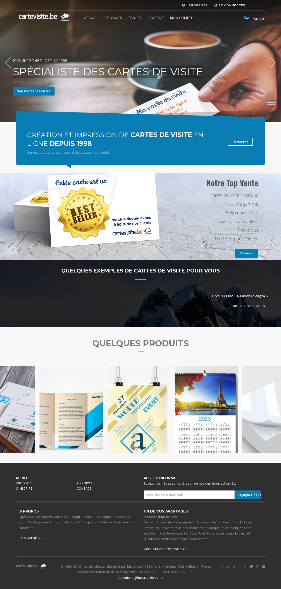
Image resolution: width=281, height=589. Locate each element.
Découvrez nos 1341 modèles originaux (240, 296)
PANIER (134, 18)
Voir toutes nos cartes (33, 91)
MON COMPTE (181, 18)
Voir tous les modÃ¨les (248, 306)
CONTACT (156, 18)
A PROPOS (84, 483)
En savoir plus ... (31, 537)
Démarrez (240, 142)
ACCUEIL (91, 18)
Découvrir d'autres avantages (166, 548)
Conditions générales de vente (141, 577)
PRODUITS (113, 18)
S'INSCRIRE (24, 488)
